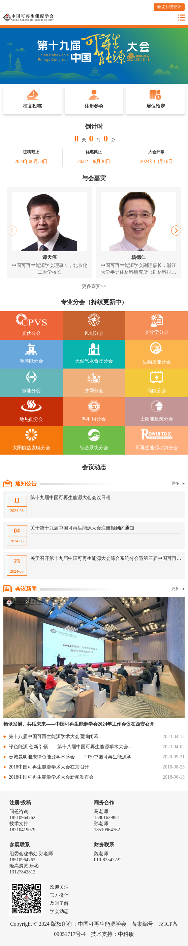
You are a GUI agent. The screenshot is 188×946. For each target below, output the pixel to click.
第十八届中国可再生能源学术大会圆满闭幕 (53, 736)
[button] (176, 230)
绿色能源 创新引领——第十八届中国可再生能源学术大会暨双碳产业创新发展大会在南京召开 (73, 746)
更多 (178, 483)
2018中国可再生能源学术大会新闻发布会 (51, 777)
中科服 (126, 934)
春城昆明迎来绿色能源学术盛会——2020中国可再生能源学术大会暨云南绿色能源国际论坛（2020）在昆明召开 (73, 756)
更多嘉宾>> (94, 286)
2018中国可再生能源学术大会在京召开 (49, 766)
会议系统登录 (169, 6)
